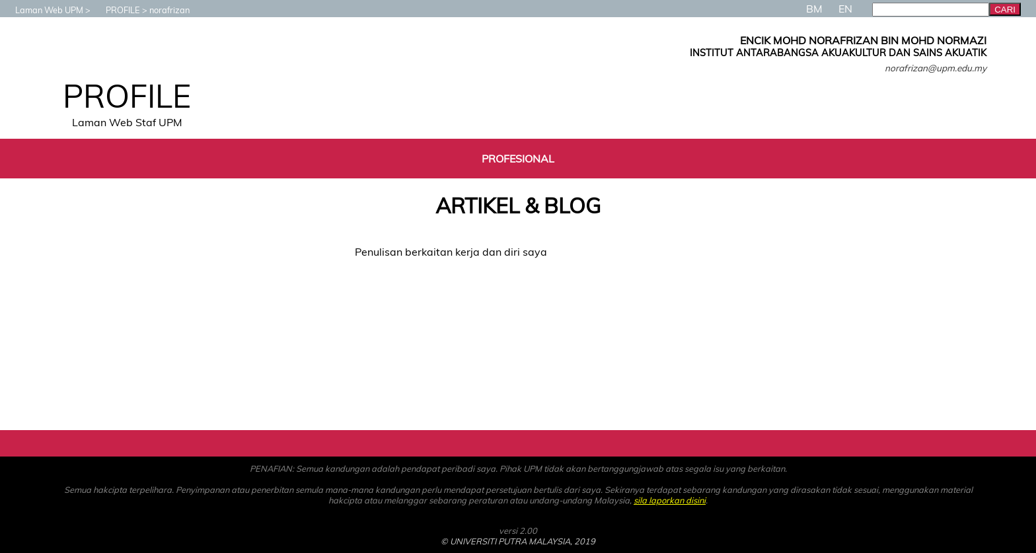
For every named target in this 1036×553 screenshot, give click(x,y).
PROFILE (116, 10)
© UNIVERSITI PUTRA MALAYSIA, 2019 (518, 541)
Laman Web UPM (42, 10)
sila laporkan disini (670, 500)
